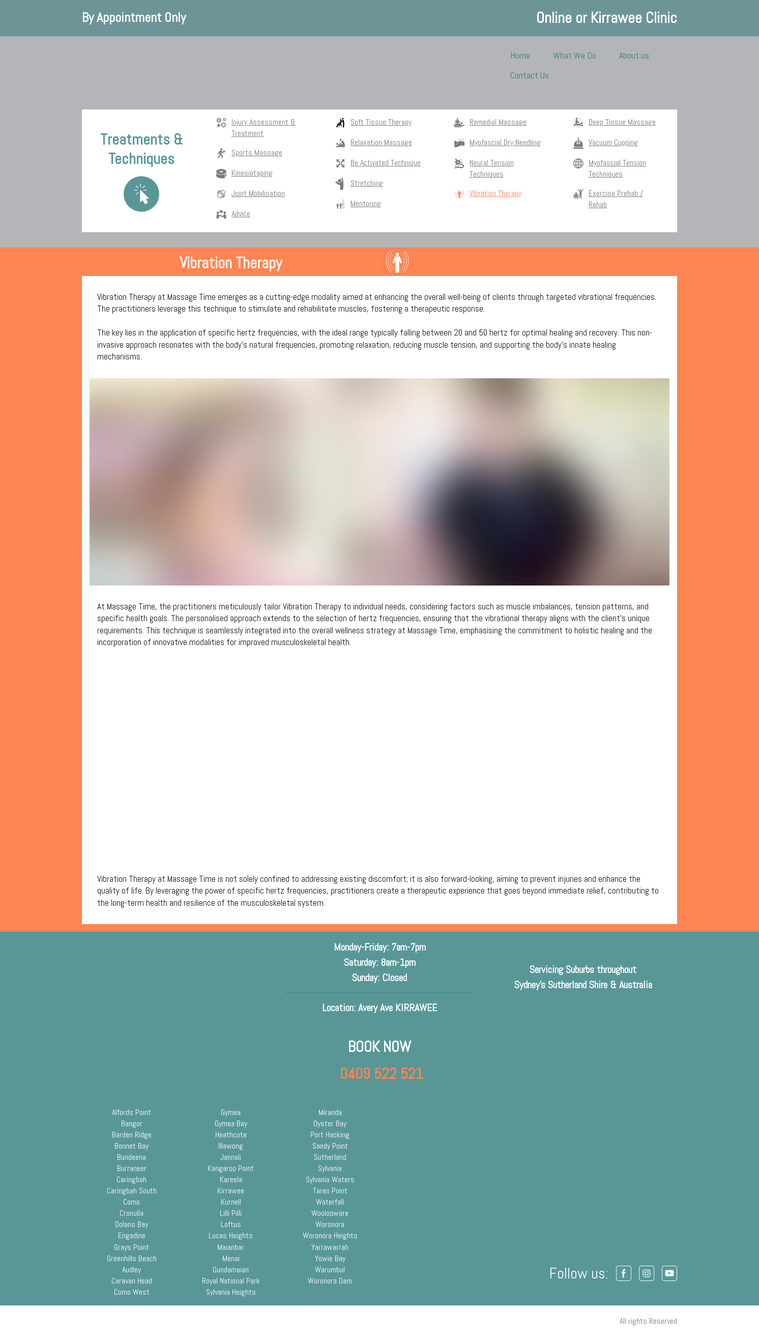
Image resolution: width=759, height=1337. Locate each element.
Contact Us (529, 75)
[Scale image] (379, 761)
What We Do (574, 55)
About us (634, 55)
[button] (623, 1273)
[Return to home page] (113, 65)
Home (520, 55)
